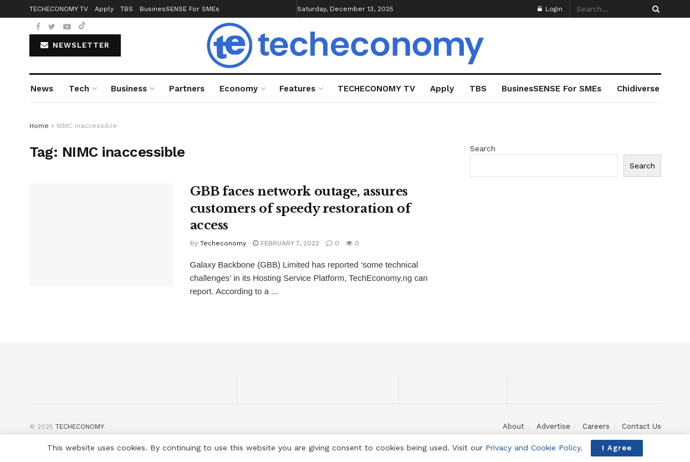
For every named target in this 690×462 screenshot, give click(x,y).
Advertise (553, 426)
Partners (187, 89)
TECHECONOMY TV (376, 89)
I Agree (617, 448)
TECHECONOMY (79, 426)
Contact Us (641, 426)
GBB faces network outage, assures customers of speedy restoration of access (300, 208)
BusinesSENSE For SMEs (551, 89)
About (513, 426)
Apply (442, 89)
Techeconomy (223, 243)
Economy (238, 89)
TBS (478, 89)
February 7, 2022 (286, 243)
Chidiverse (638, 89)
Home (39, 126)
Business (129, 89)
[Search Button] (654, 9)
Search (482, 148)
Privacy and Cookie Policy (532, 447)
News (41, 89)
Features (297, 89)
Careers (596, 426)
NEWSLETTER (75, 45)
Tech (79, 89)
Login (550, 9)
